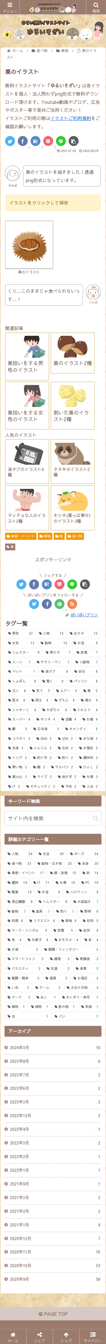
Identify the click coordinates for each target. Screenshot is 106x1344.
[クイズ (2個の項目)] (42, 777)
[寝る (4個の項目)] (89, 700)
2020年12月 (55, 1238)
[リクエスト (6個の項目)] (42, 921)
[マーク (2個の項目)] (19, 997)
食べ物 (75, 536)
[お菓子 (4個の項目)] (38, 940)
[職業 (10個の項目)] (19, 892)
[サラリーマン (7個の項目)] (53, 662)
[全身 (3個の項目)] (16, 748)
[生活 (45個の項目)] (51, 854)
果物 (45, 536)
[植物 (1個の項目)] (16, 1007)
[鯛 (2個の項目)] (39, 767)
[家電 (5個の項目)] (63, 930)
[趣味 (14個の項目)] (17, 882)
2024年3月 (55, 1047)
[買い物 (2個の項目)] (17, 767)
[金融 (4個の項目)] (69, 719)
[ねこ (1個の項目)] (46, 997)
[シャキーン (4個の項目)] (22, 710)
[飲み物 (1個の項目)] (65, 1007)
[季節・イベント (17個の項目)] (25, 873)
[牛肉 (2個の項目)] (69, 786)
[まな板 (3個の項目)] (88, 738)
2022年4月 (55, 1129)
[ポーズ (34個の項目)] (84, 854)
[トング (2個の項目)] (17, 758)
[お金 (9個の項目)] (85, 643)
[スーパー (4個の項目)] (19, 719)
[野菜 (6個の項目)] (89, 911)
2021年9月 (55, 1184)
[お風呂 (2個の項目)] (88, 748)
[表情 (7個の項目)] (87, 652)
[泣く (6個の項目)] (17, 691)
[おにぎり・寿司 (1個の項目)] (80, 997)
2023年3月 (55, 1102)
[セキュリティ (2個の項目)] (41, 786)
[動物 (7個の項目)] (16, 911)
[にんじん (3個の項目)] (40, 748)
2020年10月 (55, 1265)
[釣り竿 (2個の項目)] (42, 758)
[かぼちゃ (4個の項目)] (55, 710)
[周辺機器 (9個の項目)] (20, 902)
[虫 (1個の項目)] (28, 1016)
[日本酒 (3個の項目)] (46, 729)
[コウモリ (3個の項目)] (19, 738)
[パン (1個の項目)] (76, 1016)
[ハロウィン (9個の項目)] (82, 892)
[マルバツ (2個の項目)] (62, 767)
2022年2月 (55, 1156)
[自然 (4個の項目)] (89, 930)
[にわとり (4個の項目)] (85, 710)
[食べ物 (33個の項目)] (19, 863)
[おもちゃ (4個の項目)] (66, 940)
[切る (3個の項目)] (65, 738)
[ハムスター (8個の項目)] (24, 652)
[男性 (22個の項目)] (20, 633)
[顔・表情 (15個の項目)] (63, 873)
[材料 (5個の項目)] (90, 921)
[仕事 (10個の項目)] (65, 882)
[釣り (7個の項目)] (65, 911)
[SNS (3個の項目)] (44, 738)
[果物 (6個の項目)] (69, 921)
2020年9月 (55, 1279)
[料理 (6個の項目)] (15, 921)
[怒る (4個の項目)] (17, 700)
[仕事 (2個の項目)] (90, 777)
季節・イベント (21, 536)
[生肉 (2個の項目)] (65, 748)
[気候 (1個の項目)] (90, 1007)
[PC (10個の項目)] (90, 882)
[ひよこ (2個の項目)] (88, 767)
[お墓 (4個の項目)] (90, 719)
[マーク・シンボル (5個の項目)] (27, 930)
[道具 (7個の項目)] (41, 911)
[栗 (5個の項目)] (90, 691)
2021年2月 (55, 1211)
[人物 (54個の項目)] (20, 854)
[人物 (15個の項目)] (51, 633)
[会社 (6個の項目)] (86, 671)
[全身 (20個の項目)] (88, 863)
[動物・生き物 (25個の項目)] (54, 863)
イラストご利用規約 (70, 118)
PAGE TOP (53, 1314)
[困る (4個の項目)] (40, 700)
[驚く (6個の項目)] (53, 681)
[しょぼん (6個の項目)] (22, 681)
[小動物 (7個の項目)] (86, 662)
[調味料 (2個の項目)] (88, 758)
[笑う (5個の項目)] (41, 691)
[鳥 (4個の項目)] (14, 940)
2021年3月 (55, 1197)
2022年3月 (55, 1143)
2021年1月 (55, 1225)
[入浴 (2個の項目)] (90, 786)
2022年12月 (55, 1115)
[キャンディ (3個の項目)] (81, 729)
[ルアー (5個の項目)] (67, 691)
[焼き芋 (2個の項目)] (67, 777)
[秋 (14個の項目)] (90, 873)
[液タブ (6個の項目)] (55, 671)
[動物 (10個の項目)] (54, 643)
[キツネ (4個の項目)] (46, 719)
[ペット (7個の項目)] (22, 671)
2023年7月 (55, 1075)
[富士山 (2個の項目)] (17, 777)
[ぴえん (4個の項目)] (64, 700)
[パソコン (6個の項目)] (83, 681)
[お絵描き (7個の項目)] (86, 902)
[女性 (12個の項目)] (21, 643)
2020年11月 (55, 1252)
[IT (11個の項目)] (41, 882)
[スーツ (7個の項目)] (19, 662)
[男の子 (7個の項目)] (58, 652)
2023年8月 (55, 1061)
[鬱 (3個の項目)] (18, 729)
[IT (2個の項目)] (14, 786)
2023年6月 (55, 1088)
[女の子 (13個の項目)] (83, 633)
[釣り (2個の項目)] (65, 758)
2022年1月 (55, 1170)
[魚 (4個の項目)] (91, 940)
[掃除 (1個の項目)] (40, 1007)
